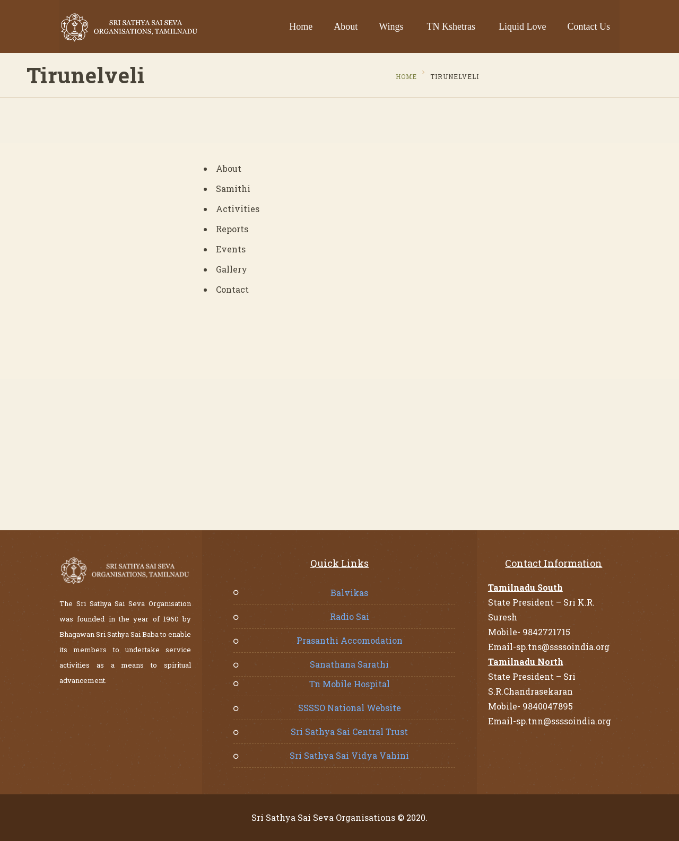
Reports (232, 228)
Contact (232, 289)
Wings (391, 26)
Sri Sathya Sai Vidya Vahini (349, 755)
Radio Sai (349, 616)
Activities (237, 208)
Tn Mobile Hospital (349, 683)
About (346, 26)
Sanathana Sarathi (349, 664)
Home (300, 26)
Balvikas (349, 592)
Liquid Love (522, 26)
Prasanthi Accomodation (350, 640)
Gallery (231, 269)
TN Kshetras (451, 26)
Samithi (233, 188)
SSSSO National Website (349, 707)
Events (231, 249)
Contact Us (589, 26)
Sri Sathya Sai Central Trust (349, 731)
